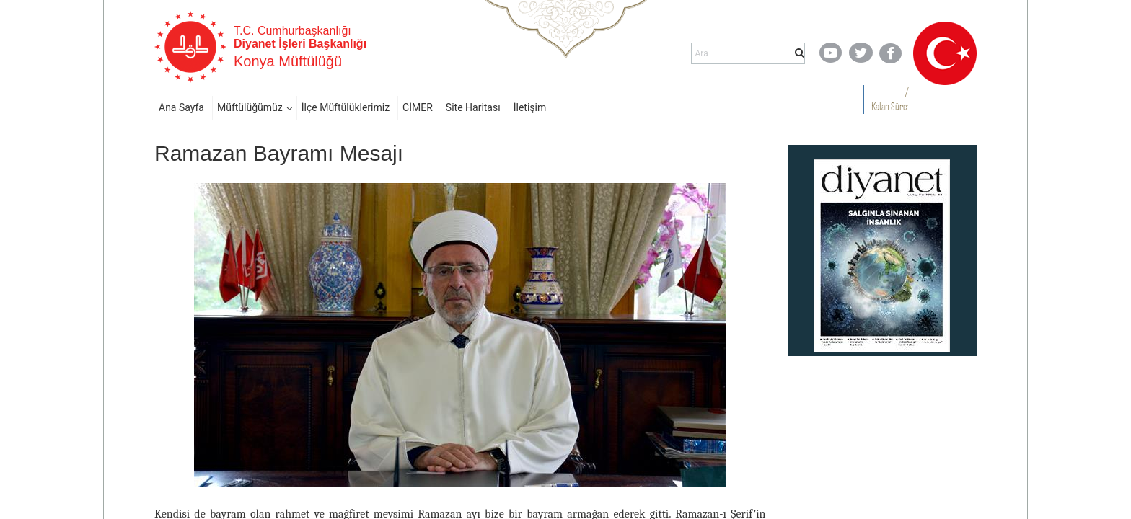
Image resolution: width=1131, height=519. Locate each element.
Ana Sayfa (181, 107)
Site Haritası (473, 107)
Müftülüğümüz (250, 107)
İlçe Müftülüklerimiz (346, 107)
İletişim (530, 107)
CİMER (417, 107)
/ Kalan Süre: (889, 99)
